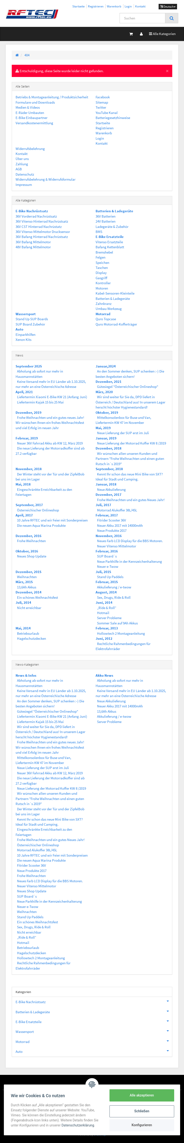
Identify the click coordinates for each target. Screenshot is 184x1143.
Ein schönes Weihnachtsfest (37, 597)
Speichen (102, 262)
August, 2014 (106, 592)
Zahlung (22, 164)
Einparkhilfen (25, 334)
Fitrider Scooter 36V (111, 520)
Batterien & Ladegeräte (113, 298)
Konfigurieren (141, 1125)
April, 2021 (24, 392)
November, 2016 (109, 535)
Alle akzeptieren (141, 1095)
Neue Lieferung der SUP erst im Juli (123, 433)
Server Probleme (109, 618)
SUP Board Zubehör (30, 324)
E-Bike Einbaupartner (31, 117)
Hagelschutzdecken (31, 638)
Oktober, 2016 (27, 551)
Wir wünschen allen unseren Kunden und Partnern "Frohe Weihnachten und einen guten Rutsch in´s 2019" (130, 458)
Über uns (22, 158)
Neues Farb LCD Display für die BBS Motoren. (130, 541)
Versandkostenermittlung (34, 123)
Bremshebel (104, 252)
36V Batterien (105, 216)
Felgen (100, 257)
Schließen (141, 1111)
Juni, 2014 (104, 602)
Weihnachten (27, 576)
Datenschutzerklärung (78, 1125)
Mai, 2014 (23, 628)
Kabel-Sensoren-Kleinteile (115, 293)
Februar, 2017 (107, 515)
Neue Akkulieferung (111, 489)
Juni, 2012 (104, 638)
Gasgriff (101, 278)
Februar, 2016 (107, 551)
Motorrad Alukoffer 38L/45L (117, 510)
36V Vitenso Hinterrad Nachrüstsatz (42, 221)
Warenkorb (114, 6)
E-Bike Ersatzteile (94, 1021)
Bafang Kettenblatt (110, 247)
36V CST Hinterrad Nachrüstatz (39, 226)
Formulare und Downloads (35, 102)
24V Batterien (105, 221)
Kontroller (103, 283)
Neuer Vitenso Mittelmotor (116, 546)
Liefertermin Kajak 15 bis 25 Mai (40, 402)
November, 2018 (29, 469)
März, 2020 (104, 392)
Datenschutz (25, 174)
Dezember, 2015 (28, 571)
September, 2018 (109, 469)
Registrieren (96, 6)
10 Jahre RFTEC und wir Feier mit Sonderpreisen (52, 520)
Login (128, 6)
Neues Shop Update (31, 556)
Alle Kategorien (162, 33)
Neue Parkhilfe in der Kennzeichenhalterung (129, 561)
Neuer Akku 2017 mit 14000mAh (120, 525)
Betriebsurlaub (28, 633)
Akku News (104, 675)
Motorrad (94, 1041)
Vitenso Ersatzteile (109, 242)
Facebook (103, 97)
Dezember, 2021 (108, 381)
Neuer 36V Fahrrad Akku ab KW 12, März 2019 (50, 443)
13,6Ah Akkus (26, 587)
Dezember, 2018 (108, 448)
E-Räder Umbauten (30, 112)
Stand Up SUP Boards (32, 319)
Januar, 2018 (106, 484)
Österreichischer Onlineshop (38, 510)
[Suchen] (142, 18)
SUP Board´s (107, 556)
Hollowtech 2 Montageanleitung (121, 633)
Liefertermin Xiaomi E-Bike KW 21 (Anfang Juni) (52, 397)
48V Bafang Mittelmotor (33, 247)
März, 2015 (24, 582)
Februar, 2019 (27, 438)
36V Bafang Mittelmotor (33, 242)
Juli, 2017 (103, 505)
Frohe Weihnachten (31, 541)
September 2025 (29, 366)
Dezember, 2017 (108, 494)
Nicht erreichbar (29, 607)
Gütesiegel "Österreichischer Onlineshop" (127, 386)
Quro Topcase (106, 319)
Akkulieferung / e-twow (114, 587)
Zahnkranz (103, 303)
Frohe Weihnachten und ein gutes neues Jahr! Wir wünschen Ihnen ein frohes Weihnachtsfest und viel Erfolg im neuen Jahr (50, 422)
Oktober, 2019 (107, 412)
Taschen (102, 267)
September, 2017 (29, 505)
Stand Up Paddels (110, 576)
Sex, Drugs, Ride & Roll (114, 597)
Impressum (24, 184)
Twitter (101, 107)
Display (101, 272)
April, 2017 (24, 515)
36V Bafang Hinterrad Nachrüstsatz (42, 236)
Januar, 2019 (106, 438)
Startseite (78, 6)
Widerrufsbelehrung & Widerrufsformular (45, 179)
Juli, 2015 (103, 571)
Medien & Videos (28, 107)
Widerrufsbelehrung (30, 148)
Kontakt (140, 6)
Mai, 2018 (23, 484)
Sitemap (102, 102)
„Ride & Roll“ (106, 607)
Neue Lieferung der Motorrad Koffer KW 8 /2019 (131, 443)
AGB (19, 169)
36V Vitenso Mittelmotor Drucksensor (43, 231)
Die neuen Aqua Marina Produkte (41, 525)
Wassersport (94, 1031)
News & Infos (26, 675)
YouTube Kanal (107, 112)
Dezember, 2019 (28, 412)
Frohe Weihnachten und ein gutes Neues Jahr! (131, 499)
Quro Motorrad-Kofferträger (116, 324)
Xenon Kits (23, 339)
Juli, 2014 (23, 602)
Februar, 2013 (107, 628)
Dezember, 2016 (28, 535)
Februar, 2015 (107, 582)
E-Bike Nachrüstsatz (94, 1001)
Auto (94, 1051)
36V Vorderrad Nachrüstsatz (36, 216)
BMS (99, 231)
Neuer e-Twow (107, 566)
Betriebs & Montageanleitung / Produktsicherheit (52, 97)
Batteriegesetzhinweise (113, 117)
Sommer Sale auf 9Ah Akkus (117, 623)
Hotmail (103, 612)
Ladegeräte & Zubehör (112, 226)
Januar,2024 (106, 366)
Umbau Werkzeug (109, 308)
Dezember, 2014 (28, 592)
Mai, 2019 (103, 428)
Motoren (102, 288)
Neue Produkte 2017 (111, 530)
